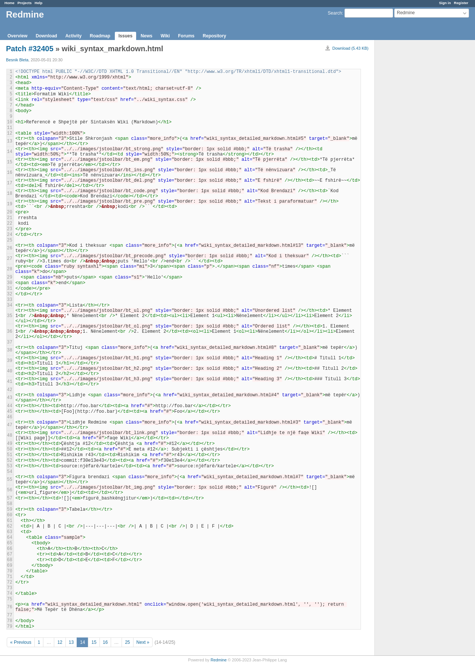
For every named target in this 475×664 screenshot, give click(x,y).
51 (9, 455)
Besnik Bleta (17, 60)
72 (9, 582)
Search (335, 13)
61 (9, 520)
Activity (73, 36)
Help (39, 3)
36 (9, 331)
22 (9, 223)
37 (9, 342)
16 (9, 172)
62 (9, 526)
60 (9, 515)
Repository (214, 36)
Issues (125, 36)
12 (9, 133)
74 (9, 593)
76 (9, 607)
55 (9, 479)
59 (9, 509)
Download (46, 36)
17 (9, 183)
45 (9, 411)
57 (9, 498)
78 (9, 621)
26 (9, 248)
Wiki (165, 36)
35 (9, 316)
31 (9, 288)
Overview (17, 36)
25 (9, 240)
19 (9, 204)
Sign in (445, 3)
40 (9, 371)
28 (9, 269)
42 (9, 390)
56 (9, 490)
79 (9, 626)
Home (9, 3)
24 (9, 234)
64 (9, 537)
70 (9, 571)
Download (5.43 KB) (350, 48)
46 (9, 417)
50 (9, 449)
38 (9, 350)
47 (9, 425)
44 (9, 406)
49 (9, 443)
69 (9, 565)
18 (9, 193)
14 (9, 151)
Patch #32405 (29, 48)
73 (9, 588)
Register (461, 3)
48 (9, 435)
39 (9, 360)
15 (9, 162)
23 (9, 229)
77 (9, 615)
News (146, 36)
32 (9, 294)
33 (9, 299)
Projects (25, 3)
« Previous (20, 642)
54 (9, 471)
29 (9, 277)
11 (9, 127)
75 (9, 599)
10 (9, 122)
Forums (186, 36)
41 (9, 381)
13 (9, 141)
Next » (143, 642)
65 (9, 543)
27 (9, 258)
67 (9, 554)
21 (9, 218)
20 (9, 212)
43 (9, 397)
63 (9, 532)
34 (9, 305)
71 (9, 577)
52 (9, 460)
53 (9, 466)
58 (9, 504)
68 (9, 560)
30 (9, 283)
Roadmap (100, 36)
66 (9, 548)
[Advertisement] (412, 157)
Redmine (219, 660)
